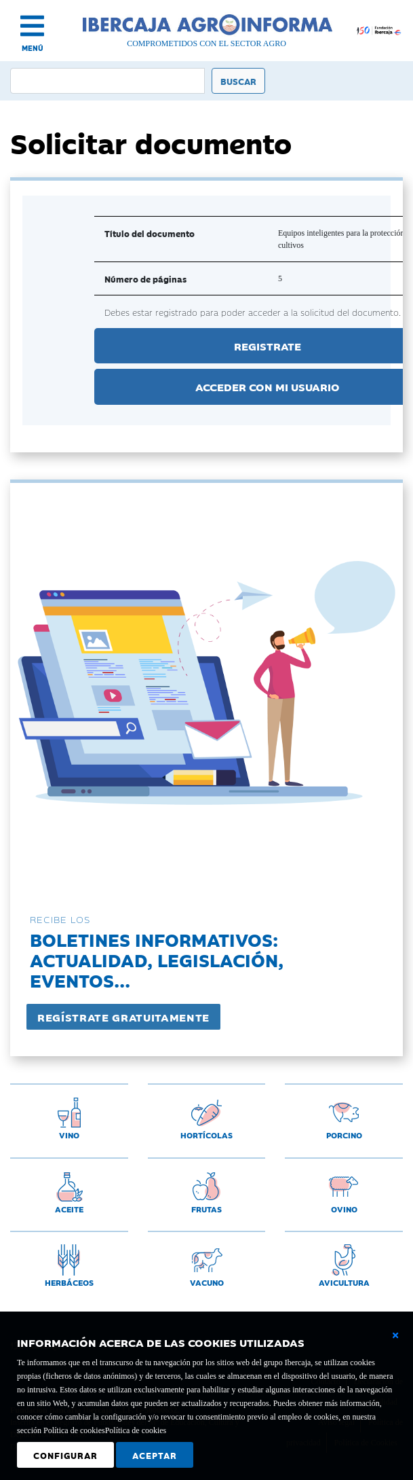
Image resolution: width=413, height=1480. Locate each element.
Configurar (65, 1455)
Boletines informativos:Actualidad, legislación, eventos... (156, 959)
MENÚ (32, 48)
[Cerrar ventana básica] (395, 1335)
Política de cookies (136, 1430)
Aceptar (154, 1455)
